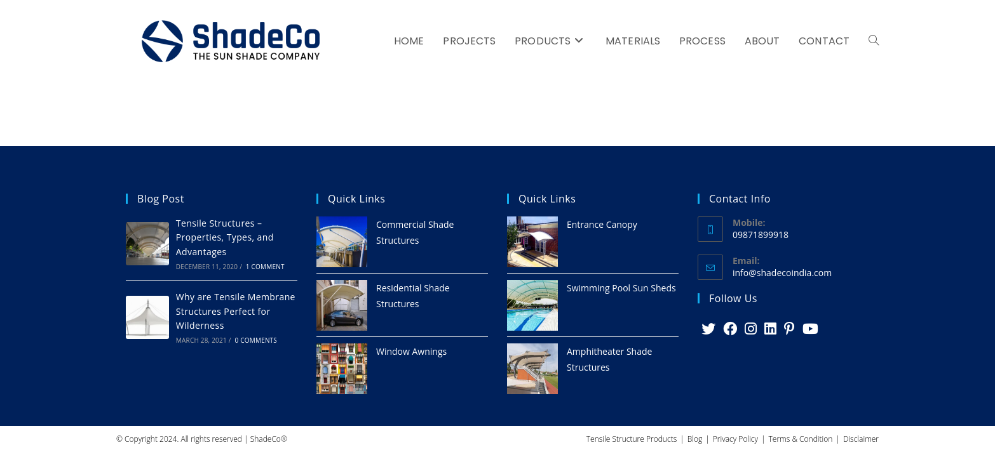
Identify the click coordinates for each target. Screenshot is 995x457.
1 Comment (265, 266)
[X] (708, 328)
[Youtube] (810, 328)
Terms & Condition (801, 439)
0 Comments (256, 340)
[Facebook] (730, 328)
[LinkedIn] (770, 328)
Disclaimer (861, 439)
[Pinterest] (789, 328)
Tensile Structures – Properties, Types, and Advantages (225, 237)
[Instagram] (751, 328)
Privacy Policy (735, 439)
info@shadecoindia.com (782, 273)
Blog (695, 439)
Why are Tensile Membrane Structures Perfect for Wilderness (235, 311)
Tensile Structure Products (631, 439)
